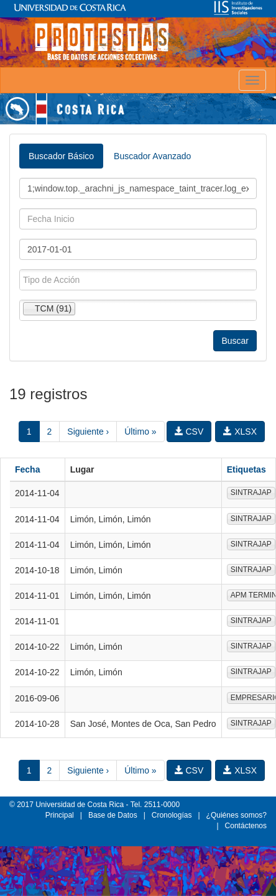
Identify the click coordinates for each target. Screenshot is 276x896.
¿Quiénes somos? (236, 815)
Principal (59, 815)
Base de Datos (112, 815)
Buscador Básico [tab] (61, 156)
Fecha (27, 469)
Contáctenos (246, 825)
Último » (140, 431)
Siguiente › (88, 431)
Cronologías (172, 815)
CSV (189, 431)
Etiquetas (246, 469)
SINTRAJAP (251, 492)
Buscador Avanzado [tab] (152, 156)
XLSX (240, 431)
